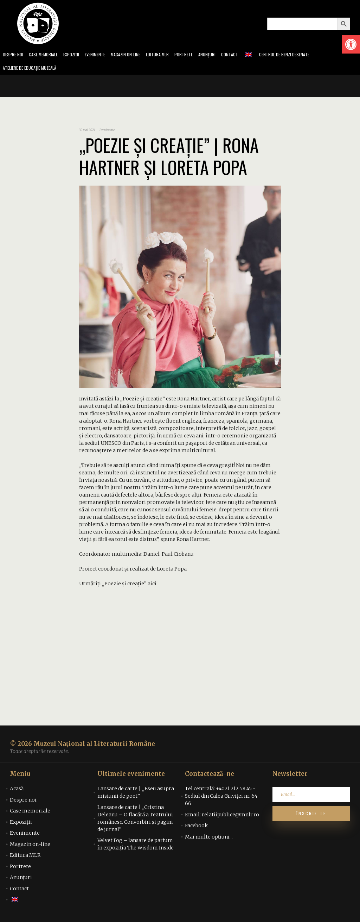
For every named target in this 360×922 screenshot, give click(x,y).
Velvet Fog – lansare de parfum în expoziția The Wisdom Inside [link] (135, 846)
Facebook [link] (196, 827)
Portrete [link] (198, 55)
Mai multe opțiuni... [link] (209, 839)
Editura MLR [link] (170, 55)
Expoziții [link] (77, 55)
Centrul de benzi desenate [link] (304, 55)
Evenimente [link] (102, 55)
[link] (351, 44)
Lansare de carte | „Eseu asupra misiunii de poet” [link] (135, 794)
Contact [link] (247, 55)
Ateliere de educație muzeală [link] (33, 69)
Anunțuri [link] (222, 55)
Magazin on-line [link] (136, 55)
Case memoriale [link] (46, 55)
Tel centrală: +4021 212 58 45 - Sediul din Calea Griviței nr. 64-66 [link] (222, 798)
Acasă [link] (17, 790)
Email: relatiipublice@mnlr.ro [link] (222, 817)
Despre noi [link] (14, 55)
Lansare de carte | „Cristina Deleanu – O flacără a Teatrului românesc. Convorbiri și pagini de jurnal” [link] (135, 820)
